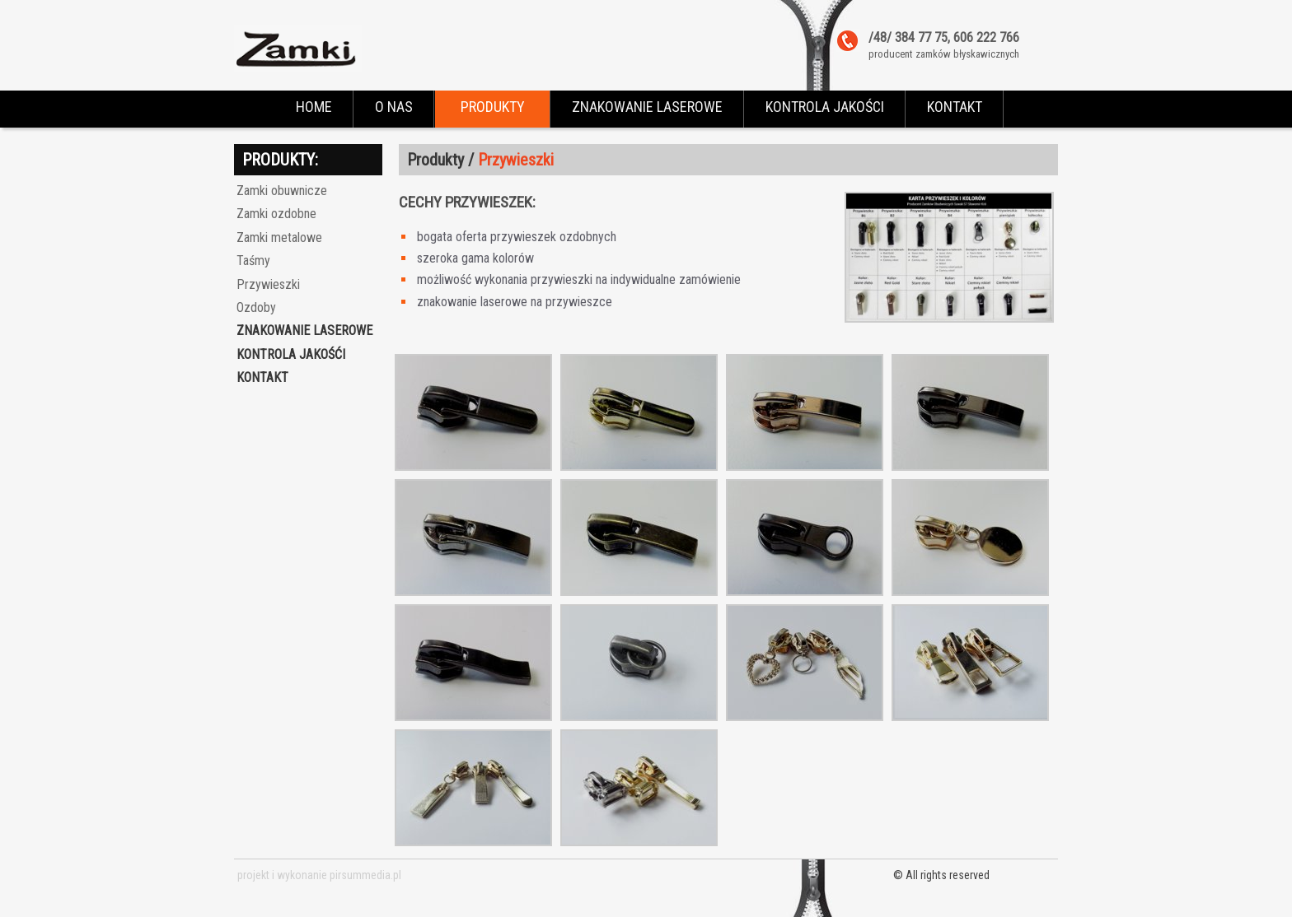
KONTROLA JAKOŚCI (824, 106)
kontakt (262, 377)
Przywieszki (268, 284)
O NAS (394, 106)
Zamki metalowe (279, 237)
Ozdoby (256, 307)
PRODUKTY (493, 106)
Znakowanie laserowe (304, 330)
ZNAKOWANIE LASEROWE (647, 106)
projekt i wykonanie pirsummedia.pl (319, 875)
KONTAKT (954, 106)
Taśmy (253, 260)
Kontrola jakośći (290, 354)
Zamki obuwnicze (281, 190)
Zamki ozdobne (276, 213)
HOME (314, 106)
